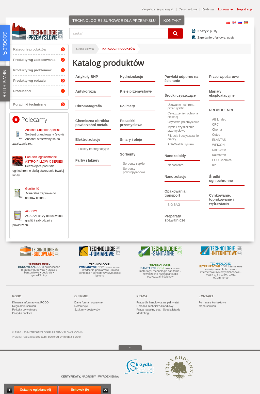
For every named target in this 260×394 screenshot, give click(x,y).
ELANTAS (219, 140)
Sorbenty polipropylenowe (134, 170)
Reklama (208, 9)
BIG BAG (174, 205)
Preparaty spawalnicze (175, 218)
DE (246, 22)
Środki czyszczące (180, 95)
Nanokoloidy (175, 156)
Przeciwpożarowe (224, 77)
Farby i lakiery (87, 160)
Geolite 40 (32, 189)
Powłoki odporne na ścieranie (181, 79)
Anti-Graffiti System (181, 144)
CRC (215, 124)
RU (240, 22)
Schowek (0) (80, 389)
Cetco (216, 134)
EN (234, 22)
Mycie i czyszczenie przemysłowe (181, 128)
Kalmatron (219, 155)
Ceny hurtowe (188, 9)
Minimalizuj (10, 390)
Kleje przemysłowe (136, 91)
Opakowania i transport (176, 193)
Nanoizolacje (175, 177)
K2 (214, 165)
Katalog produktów (118, 48)
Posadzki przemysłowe (131, 123)
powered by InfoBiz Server (64, 336)
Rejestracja (244, 9)
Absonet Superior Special (42, 130)
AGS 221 (31, 211)
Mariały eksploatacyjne (221, 93)
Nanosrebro (176, 165)
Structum (40, 336)
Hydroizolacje (131, 77)
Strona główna (85, 48)
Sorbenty (127, 154)
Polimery (127, 106)
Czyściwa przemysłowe (183, 122)
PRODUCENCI (221, 110)
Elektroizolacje (87, 140)
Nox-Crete (219, 150)
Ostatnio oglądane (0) (35, 389)
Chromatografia (88, 106)
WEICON (218, 145)
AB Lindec (219, 119)
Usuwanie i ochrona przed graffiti (181, 106)
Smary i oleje (131, 140)
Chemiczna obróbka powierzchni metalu (92, 123)
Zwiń (105, 390)
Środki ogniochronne (221, 179)
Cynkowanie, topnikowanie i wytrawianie (221, 199)
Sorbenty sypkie (133, 163)
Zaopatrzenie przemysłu (158, 9)
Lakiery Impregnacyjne (93, 149)
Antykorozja (85, 91)
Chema (217, 129)
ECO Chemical (222, 160)
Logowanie (225, 9)
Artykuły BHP (86, 77)
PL (228, 22)
